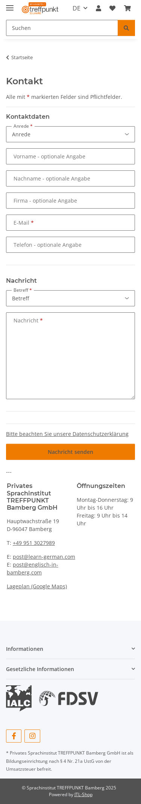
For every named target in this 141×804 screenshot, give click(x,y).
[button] (98, 8)
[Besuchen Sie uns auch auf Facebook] (13, 736)
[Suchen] (126, 28)
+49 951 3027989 (34, 542)
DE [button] (76, 8)
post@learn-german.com (44, 556)
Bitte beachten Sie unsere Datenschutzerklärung (67, 433)
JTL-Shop (83, 794)
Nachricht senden (70, 451)
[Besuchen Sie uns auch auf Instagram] (32, 736)
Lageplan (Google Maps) (37, 586)
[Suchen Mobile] (62, 28)
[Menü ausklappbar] (10, 4)
